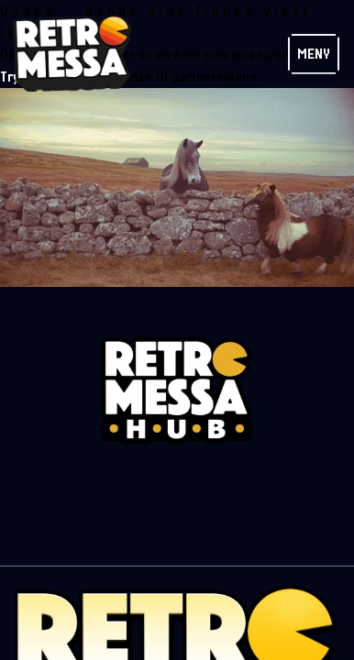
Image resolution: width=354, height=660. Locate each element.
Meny (313, 54)
